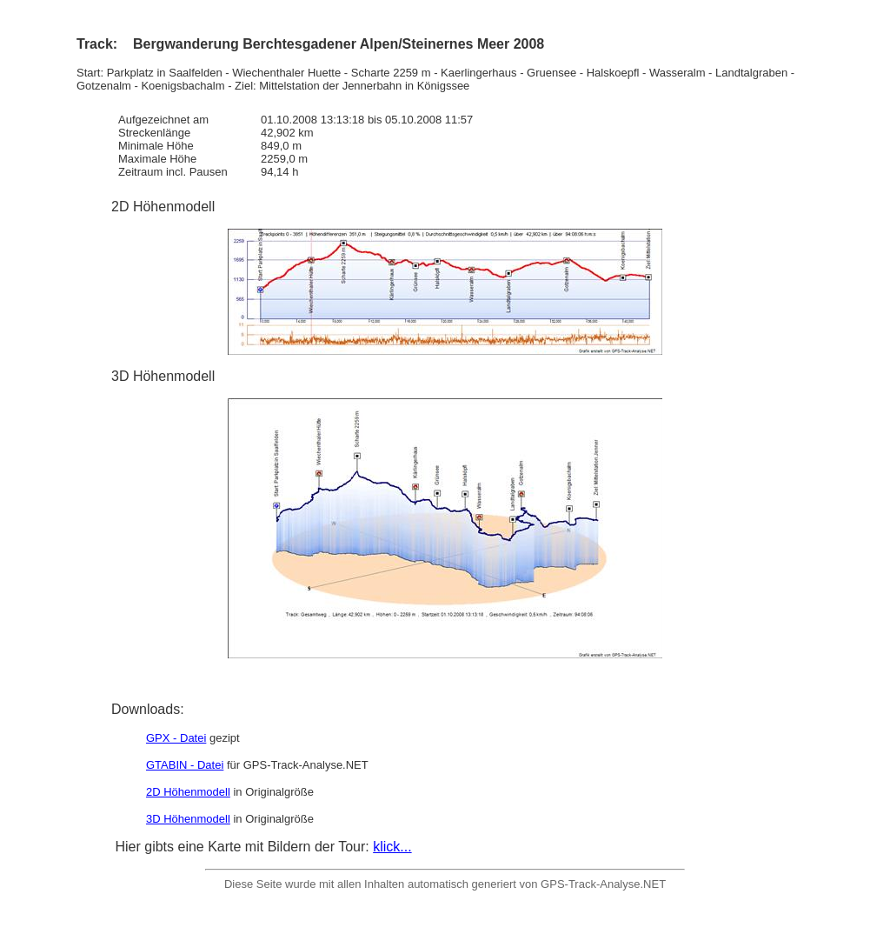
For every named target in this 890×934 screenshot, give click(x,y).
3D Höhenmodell (188, 818)
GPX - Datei (176, 737)
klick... (392, 846)
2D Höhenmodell (188, 791)
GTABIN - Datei (184, 764)
